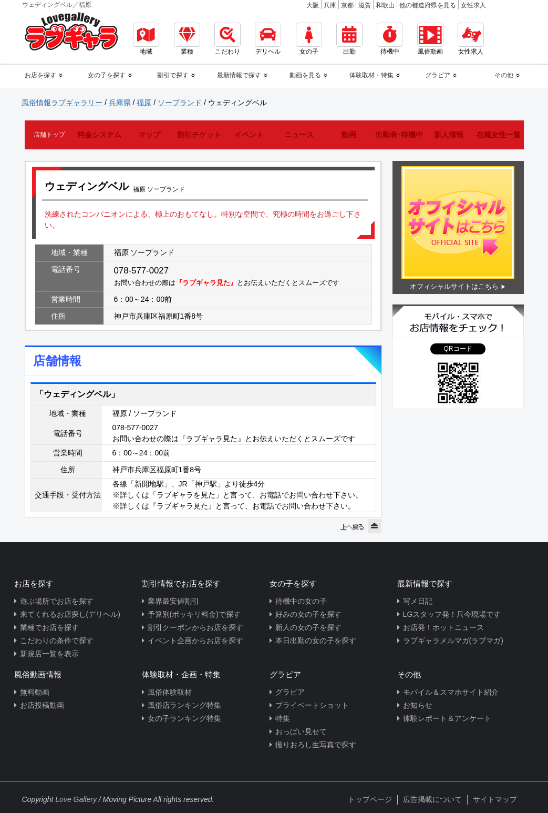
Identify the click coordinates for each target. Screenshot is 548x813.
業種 (187, 39)
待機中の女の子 (301, 601)
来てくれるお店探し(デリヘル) (70, 614)
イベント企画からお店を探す (195, 640)
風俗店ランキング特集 (184, 705)
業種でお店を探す (49, 627)
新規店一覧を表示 (49, 653)
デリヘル (268, 39)
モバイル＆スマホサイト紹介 (451, 692)
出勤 (349, 39)
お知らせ (417, 705)
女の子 (309, 39)
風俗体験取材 (170, 692)
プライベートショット (312, 705)
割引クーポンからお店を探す (195, 627)
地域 (146, 39)
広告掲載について (432, 799)
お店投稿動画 (42, 705)
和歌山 (385, 5)
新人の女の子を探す (308, 627)
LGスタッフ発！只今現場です (452, 614)
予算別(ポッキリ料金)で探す (194, 614)
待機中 (389, 39)
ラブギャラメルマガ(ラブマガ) (453, 640)
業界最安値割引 (173, 601)
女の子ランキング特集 (184, 718)
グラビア (290, 692)
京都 (347, 5)
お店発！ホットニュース (443, 627)
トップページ (370, 799)
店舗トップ (49, 134)
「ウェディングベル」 (77, 394)
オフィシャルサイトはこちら (454, 286)
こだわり (227, 39)
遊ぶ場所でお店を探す (57, 601)
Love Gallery (76, 799)
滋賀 (364, 5)
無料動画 (34, 692)
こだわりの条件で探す (57, 640)
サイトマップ (495, 799)
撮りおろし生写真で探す (315, 744)
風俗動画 (430, 39)
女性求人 (473, 5)
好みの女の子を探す (308, 614)
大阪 (312, 5)
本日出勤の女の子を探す (315, 640)
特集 (282, 718)
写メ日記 (417, 601)
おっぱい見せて (301, 731)
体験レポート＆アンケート (447, 718)
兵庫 (330, 5)
